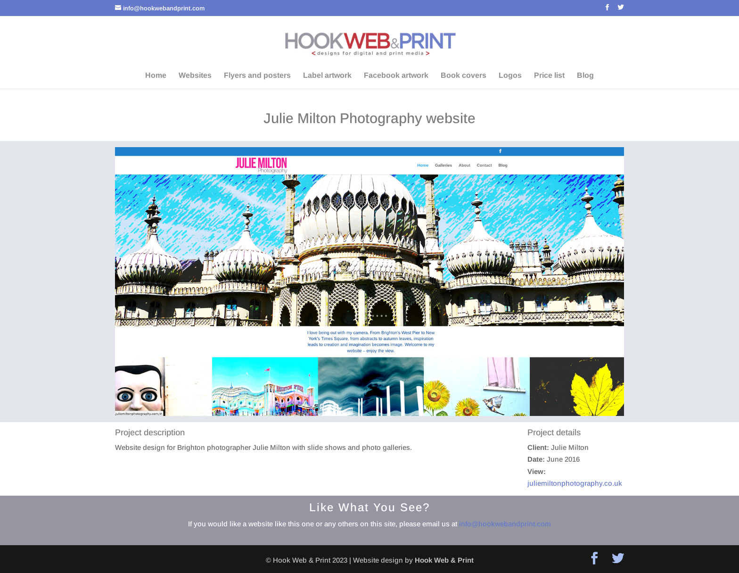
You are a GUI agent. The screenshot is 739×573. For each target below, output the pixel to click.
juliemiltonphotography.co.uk (574, 483)
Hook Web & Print (444, 560)
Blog (585, 75)
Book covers (463, 75)
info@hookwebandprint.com (505, 524)
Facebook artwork (396, 75)
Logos (510, 75)
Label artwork (327, 75)
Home (155, 75)
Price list (549, 75)
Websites (195, 75)
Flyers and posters (257, 75)
